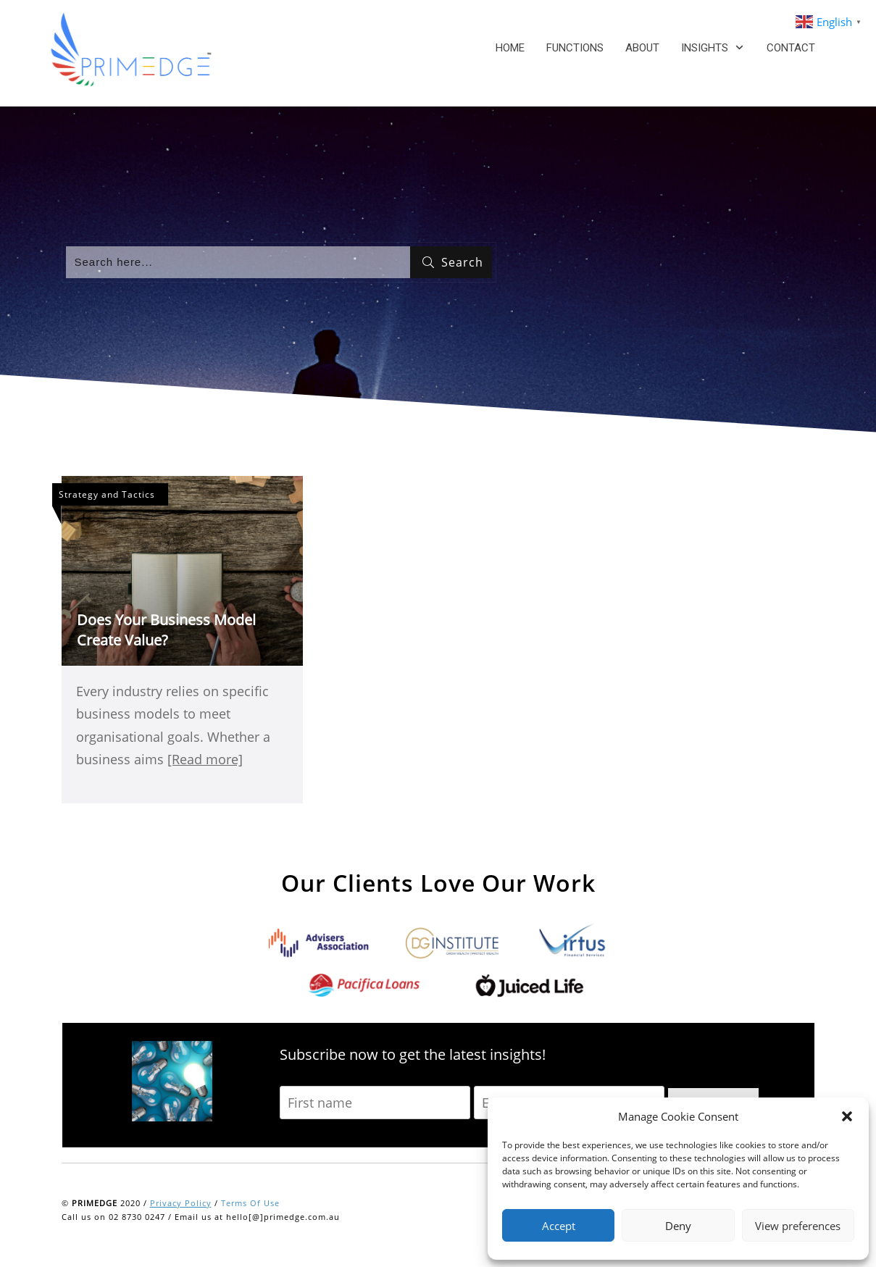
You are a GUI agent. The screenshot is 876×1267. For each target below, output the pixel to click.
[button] (847, 1116)
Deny (678, 1225)
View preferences (797, 1225)
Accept (558, 1225)
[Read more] (205, 759)
